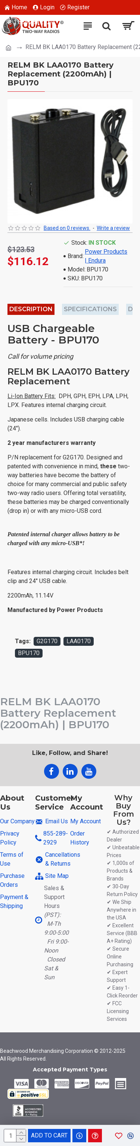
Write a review (113, 228)
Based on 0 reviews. (67, 228)
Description (31, 309)
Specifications (90, 309)
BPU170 (29, 653)
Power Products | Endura (106, 256)
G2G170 (47, 641)
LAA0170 (78, 641)
